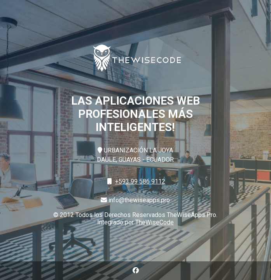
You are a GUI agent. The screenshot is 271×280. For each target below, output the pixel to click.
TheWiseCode (154, 222)
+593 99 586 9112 (140, 181)
